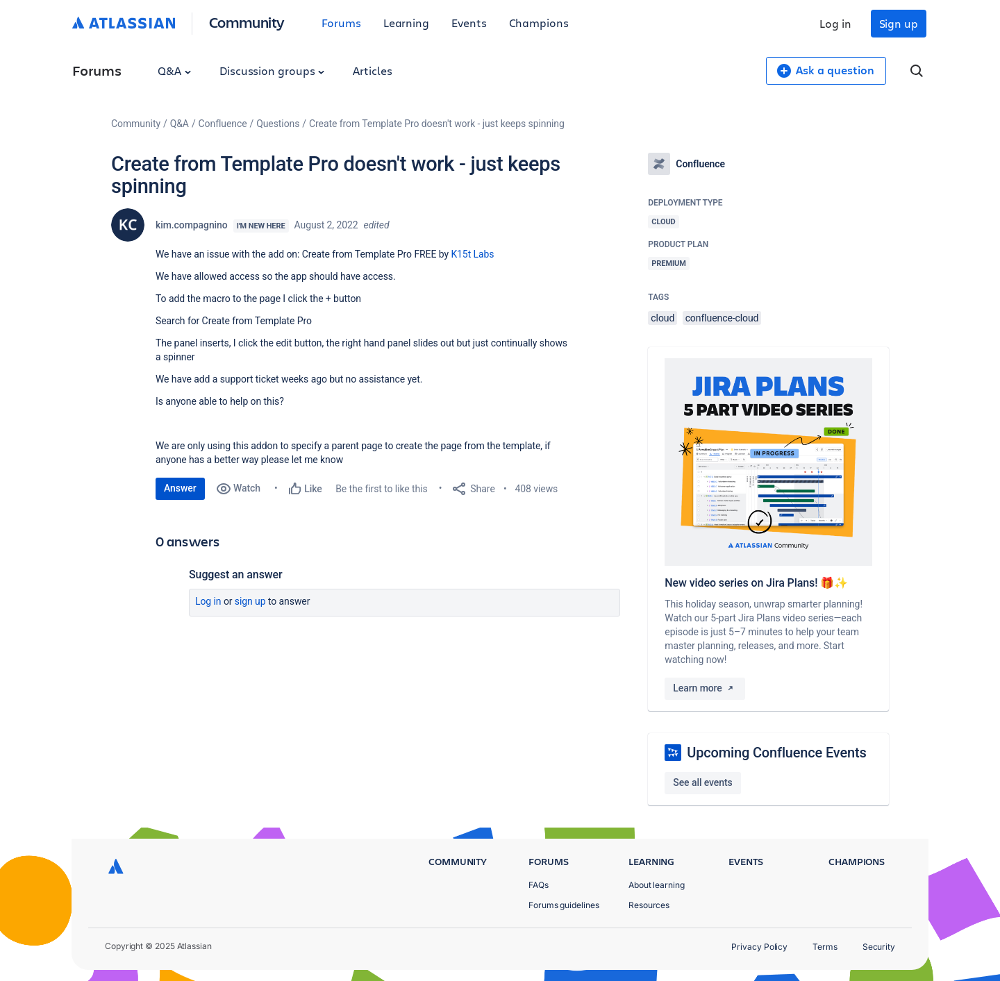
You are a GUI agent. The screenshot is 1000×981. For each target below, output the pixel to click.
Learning (406, 22)
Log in (835, 23)
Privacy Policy (759, 946)
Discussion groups (272, 70)
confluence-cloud (722, 318)
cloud (662, 318)
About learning (656, 885)
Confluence (223, 123)
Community (247, 22)
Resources (648, 905)
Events (469, 22)
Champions (539, 22)
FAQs (538, 885)
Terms (825, 946)
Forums (341, 22)
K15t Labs (472, 254)
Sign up (898, 23)
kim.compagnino (192, 224)
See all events (702, 782)
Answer (180, 488)
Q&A (174, 70)
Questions (277, 123)
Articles (372, 70)
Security (878, 946)
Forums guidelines (563, 905)
